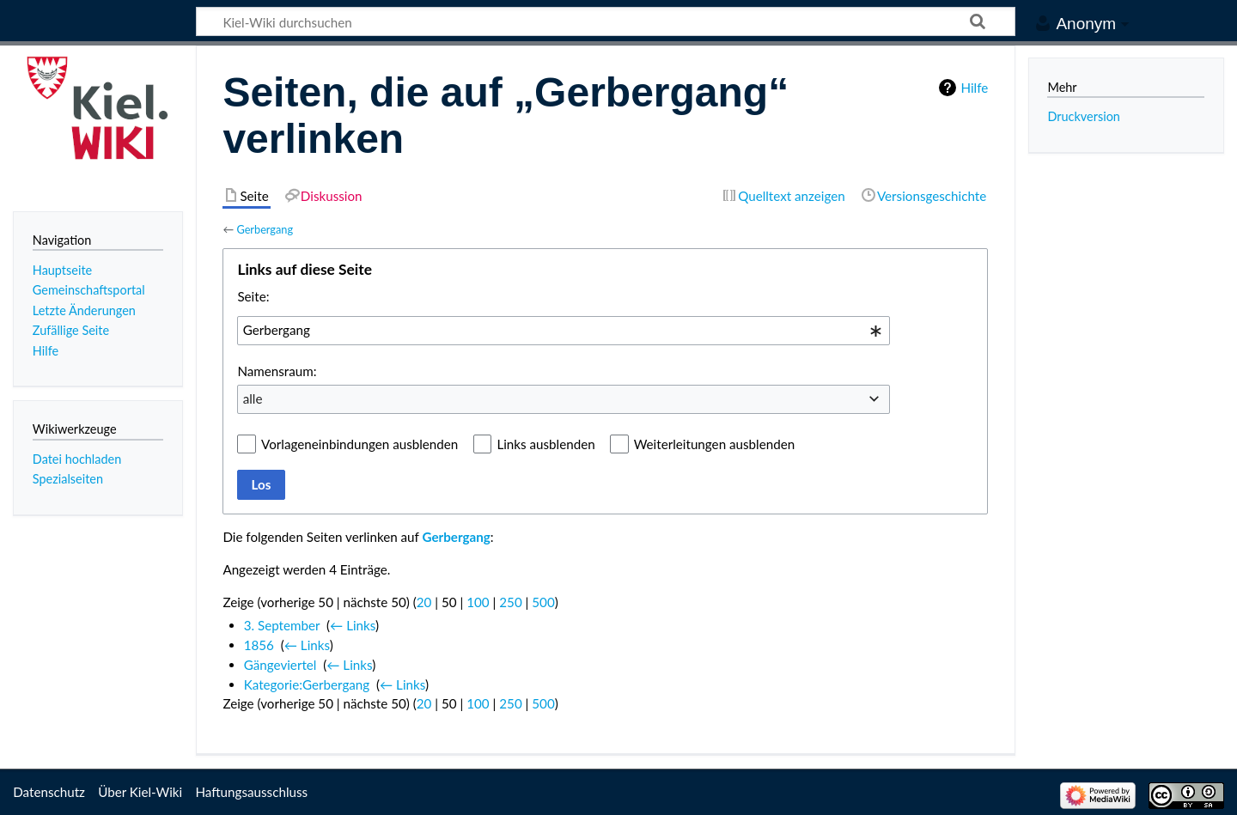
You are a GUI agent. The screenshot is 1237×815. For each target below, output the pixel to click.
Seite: (253, 296)
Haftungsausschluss (251, 792)
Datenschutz (49, 792)
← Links (352, 625)
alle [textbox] (253, 398)
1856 (259, 645)
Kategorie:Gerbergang (307, 684)
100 (477, 602)
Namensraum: (276, 371)
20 (424, 602)
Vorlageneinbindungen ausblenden (359, 444)
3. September (282, 625)
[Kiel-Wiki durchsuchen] (606, 21)
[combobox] (563, 330)
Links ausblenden (545, 444)
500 (543, 602)
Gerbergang (264, 229)
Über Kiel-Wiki (140, 792)
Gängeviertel (280, 664)
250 (510, 602)
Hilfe (974, 87)
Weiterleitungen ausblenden (714, 444)
